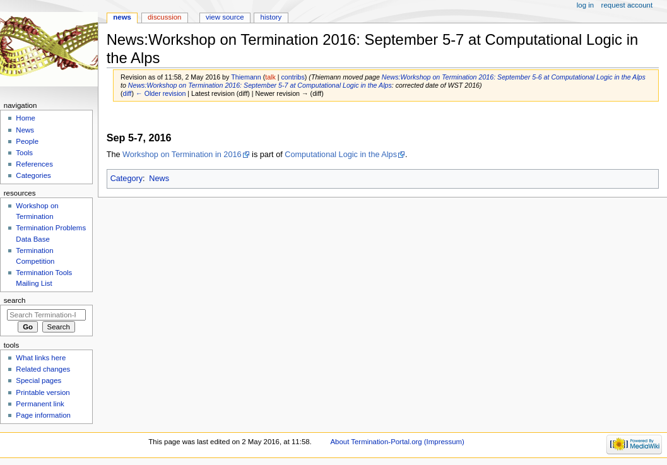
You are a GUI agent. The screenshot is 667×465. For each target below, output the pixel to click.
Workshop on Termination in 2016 (182, 154)
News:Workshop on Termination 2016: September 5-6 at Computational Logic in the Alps (514, 77)
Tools (24, 152)
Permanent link (40, 404)
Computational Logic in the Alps (341, 154)
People (27, 141)
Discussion (164, 17)
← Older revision (161, 93)
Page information (43, 415)
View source (225, 17)
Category (126, 178)
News (159, 178)
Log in (585, 5)
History (271, 17)
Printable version (42, 392)
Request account (627, 5)
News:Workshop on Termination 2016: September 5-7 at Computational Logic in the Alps (260, 85)
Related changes (43, 369)
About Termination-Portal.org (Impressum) (397, 441)
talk (270, 77)
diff (127, 93)
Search (15, 300)
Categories (33, 175)
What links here (41, 358)
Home (25, 118)
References (34, 164)
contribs (293, 77)
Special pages (38, 380)
